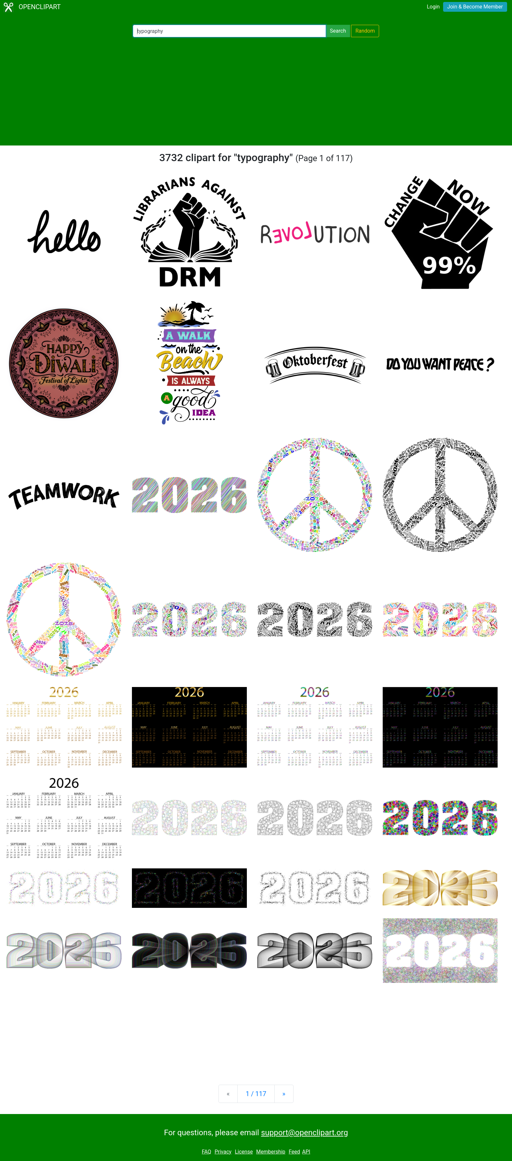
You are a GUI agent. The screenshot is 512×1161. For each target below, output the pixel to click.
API (306, 1152)
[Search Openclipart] (229, 31)
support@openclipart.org (304, 1132)
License (244, 1152)
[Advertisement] (256, 91)
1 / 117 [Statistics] (256, 1094)
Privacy (223, 1152)
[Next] (284, 1094)
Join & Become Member (475, 7)
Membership (270, 1152)
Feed (294, 1152)
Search (338, 31)
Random (365, 31)
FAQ (206, 1152)
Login (433, 7)
